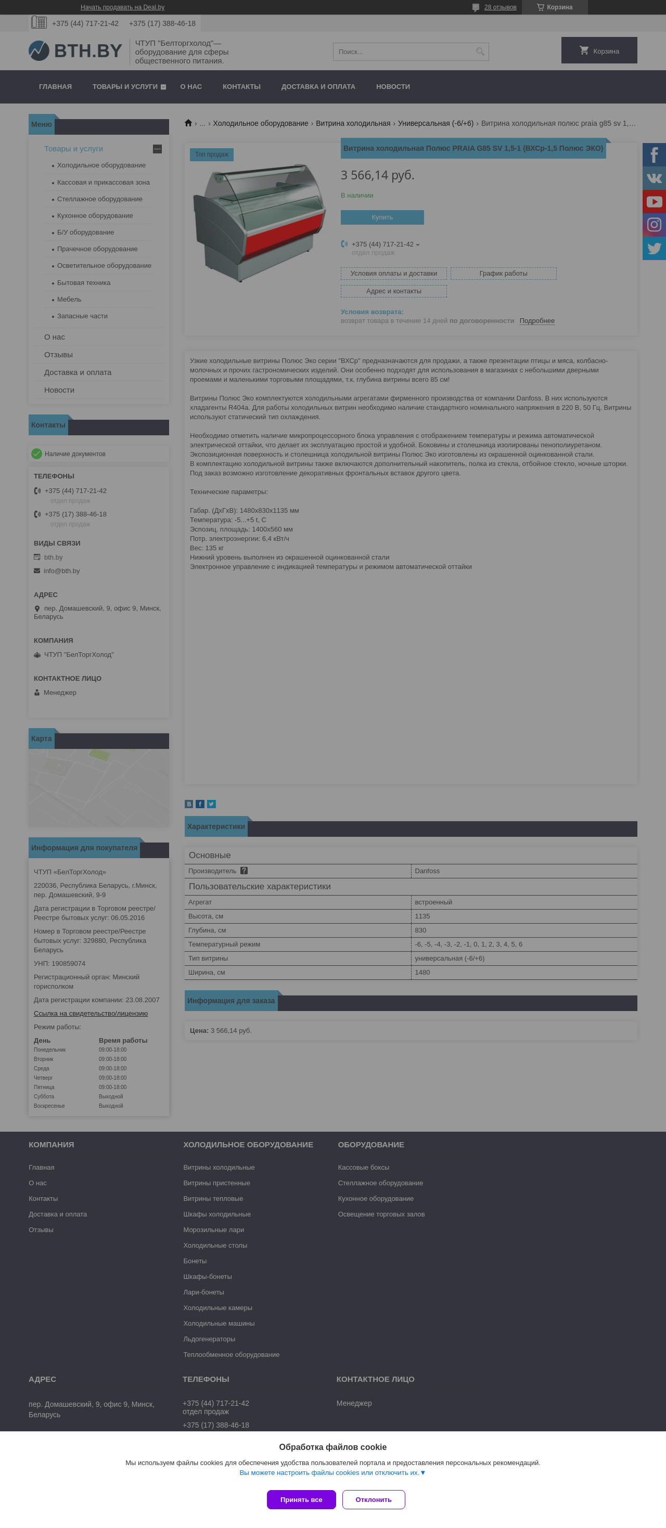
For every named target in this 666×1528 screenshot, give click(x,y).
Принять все (301, 1500)
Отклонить (378, 1500)
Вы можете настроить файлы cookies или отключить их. (329, 1477)
